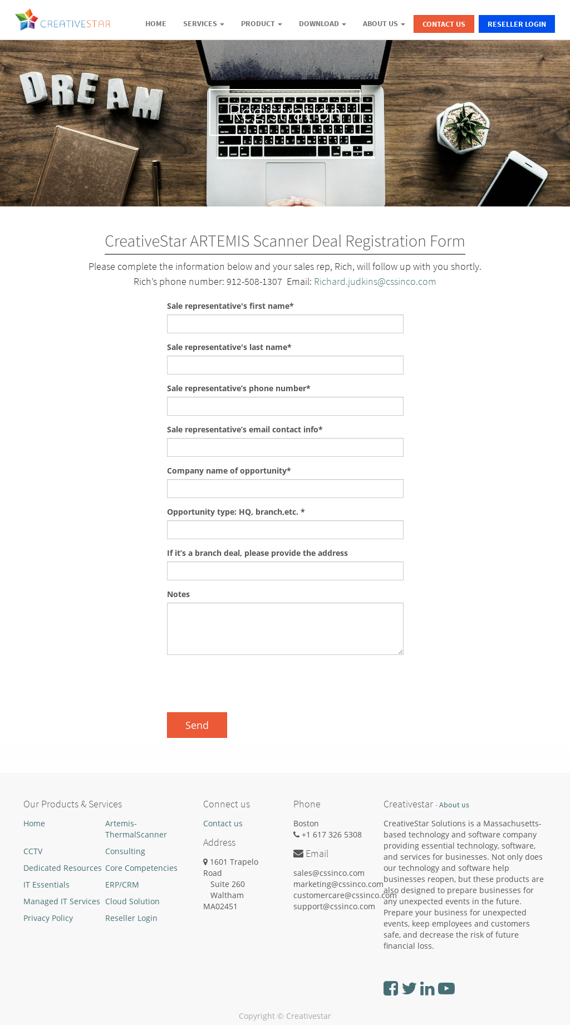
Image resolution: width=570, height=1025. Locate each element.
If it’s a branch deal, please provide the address (257, 553)
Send (197, 725)
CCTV (32, 851)
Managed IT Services (61, 901)
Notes (178, 594)
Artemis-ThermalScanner (136, 829)
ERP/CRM (122, 884)
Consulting (125, 851)
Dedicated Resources (62, 868)
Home (34, 823)
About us (454, 805)
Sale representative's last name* (229, 347)
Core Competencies (141, 868)
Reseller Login (517, 24)
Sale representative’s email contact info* (245, 429)
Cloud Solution (132, 901)
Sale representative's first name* (230, 305)
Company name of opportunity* (229, 470)
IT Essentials (46, 884)
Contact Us (443, 24)
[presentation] (251, 685)
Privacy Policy (48, 918)
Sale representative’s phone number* (239, 388)
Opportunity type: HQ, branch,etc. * (236, 511)
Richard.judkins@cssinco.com (375, 281)
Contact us (223, 823)
